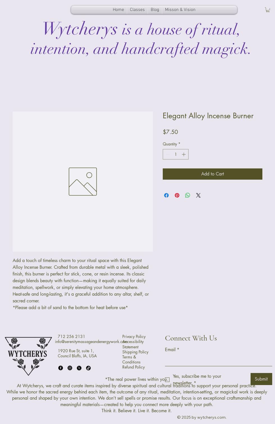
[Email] (217, 360)
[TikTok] (88, 368)
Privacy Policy (134, 336)
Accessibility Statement (133, 344)
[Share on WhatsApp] (187, 195)
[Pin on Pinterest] (177, 195)
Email (172, 350)
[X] (79, 368)
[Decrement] (167, 154)
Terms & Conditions (131, 359)
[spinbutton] (176, 154)
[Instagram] (70, 368)
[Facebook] (60, 368)
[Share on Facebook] (166, 195)
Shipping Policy (135, 352)
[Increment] (184, 154)
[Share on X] (198, 195)
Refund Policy (133, 367)
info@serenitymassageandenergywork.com (91, 341)
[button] (268, 9)
